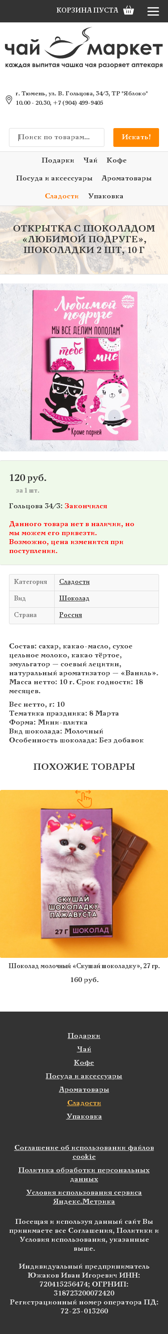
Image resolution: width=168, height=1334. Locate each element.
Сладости (62, 196)
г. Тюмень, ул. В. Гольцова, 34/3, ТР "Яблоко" (82, 94)
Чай (90, 160)
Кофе (117, 160)
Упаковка (106, 196)
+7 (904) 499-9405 (78, 103)
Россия (70, 615)
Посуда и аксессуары (54, 178)
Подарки (58, 160)
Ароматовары (127, 178)
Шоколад (74, 599)
